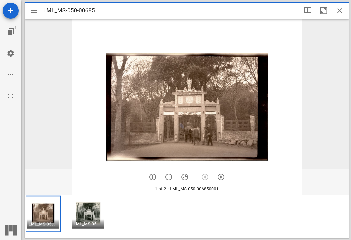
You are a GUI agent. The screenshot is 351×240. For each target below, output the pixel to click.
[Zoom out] (169, 177)
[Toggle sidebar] (34, 11)
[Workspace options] (11, 75)
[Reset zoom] (185, 177)
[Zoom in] (153, 177)
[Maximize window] (324, 11)
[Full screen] (11, 96)
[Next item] (221, 177)
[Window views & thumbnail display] (308, 11)
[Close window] (340, 11)
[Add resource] (11, 11)
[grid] (187, 216)
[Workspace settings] (11, 53)
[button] (43, 213)
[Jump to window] (11, 32)
